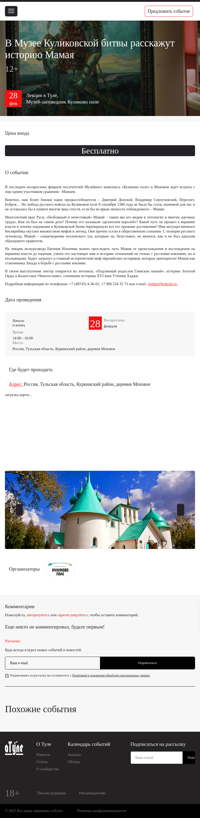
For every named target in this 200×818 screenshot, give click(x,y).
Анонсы (74, 755)
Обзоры (74, 762)
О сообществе (47, 769)
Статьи (42, 762)
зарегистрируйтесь (73, 615)
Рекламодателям (92, 793)
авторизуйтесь (38, 615)
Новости (43, 755)
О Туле (43, 744)
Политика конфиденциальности (101, 811)
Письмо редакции (51, 793)
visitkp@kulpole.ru (162, 284)
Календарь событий (89, 744)
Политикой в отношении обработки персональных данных (111, 675)
